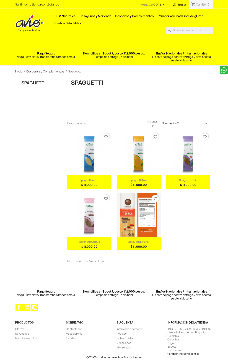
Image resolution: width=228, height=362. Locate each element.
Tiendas (71, 338)
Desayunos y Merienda (95, 16)
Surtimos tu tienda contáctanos (37, 4)
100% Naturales (64, 16)
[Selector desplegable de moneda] (159, 5)
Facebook (19, 307)
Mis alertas (123, 347)
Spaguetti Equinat (139, 241)
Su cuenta (125, 322)
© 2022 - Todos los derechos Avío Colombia (114, 357)
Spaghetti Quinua (89, 241)
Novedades (22, 333)
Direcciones (124, 343)
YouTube (26, 307)
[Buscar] (189, 30)
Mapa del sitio (74, 333)
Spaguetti (33, 83)
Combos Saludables (67, 23)
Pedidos (122, 333)
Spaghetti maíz (139, 180)
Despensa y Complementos (134, 16)
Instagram (34, 307)
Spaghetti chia (188, 180)
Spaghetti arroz (89, 180)
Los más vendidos (26, 338)
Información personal (129, 329)
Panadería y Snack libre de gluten (180, 16)
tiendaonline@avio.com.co (183, 353)
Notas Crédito (125, 338)
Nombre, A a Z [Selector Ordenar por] (185, 123)
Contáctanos (74, 329)
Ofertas (20, 329)
